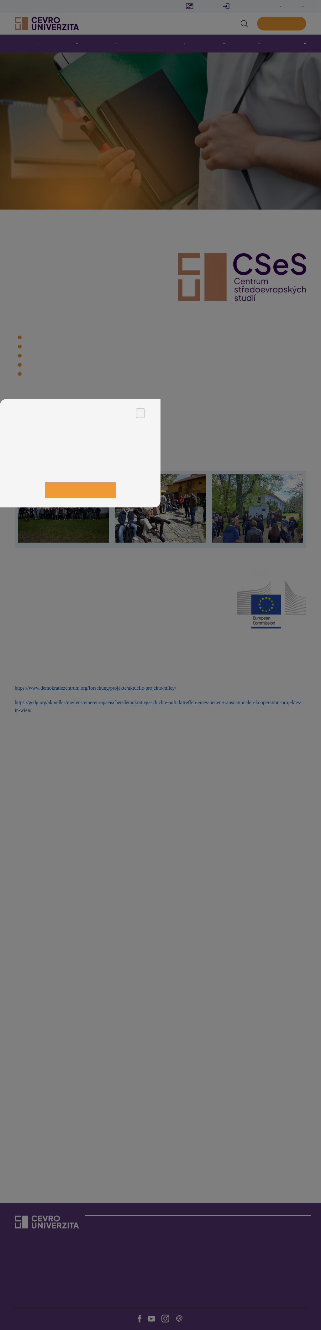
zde (99, 459)
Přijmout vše (80, 490)
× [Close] (140, 413)
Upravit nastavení (80, 472)
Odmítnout (32, 478)
